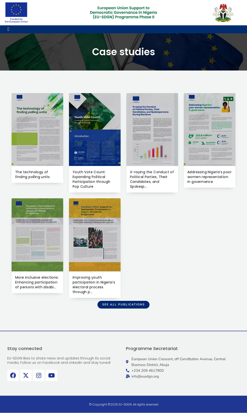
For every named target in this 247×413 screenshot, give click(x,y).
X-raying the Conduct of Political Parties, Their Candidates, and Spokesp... (152, 179)
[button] (8, 29)
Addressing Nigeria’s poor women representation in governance (209, 177)
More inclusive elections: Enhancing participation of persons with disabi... (37, 282)
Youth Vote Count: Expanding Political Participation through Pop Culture (91, 179)
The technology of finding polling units (32, 174)
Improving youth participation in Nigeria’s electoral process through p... (94, 284)
